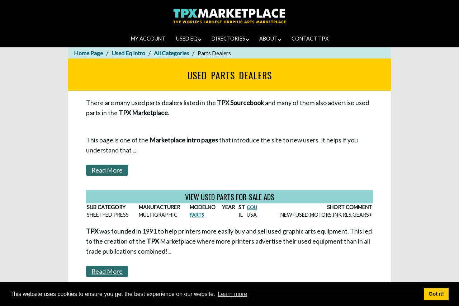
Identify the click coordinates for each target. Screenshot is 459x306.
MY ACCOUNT (148, 39)
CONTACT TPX (310, 39)
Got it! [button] (436, 294)
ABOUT (270, 39)
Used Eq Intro (128, 53)
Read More (107, 170)
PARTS (197, 215)
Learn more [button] (232, 294)
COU (252, 207)
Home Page (88, 53)
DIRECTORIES (230, 39)
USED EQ (188, 39)
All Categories (171, 53)
